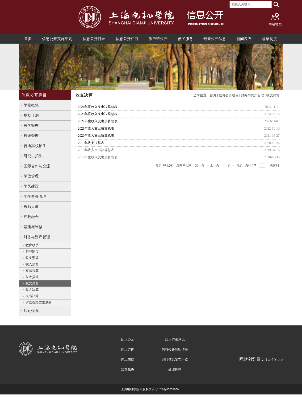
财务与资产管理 (252, 95)
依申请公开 (158, 39)
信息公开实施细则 (57, 39)
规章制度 (269, 39)
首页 (28, 39)
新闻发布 (244, 39)
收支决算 (273, 95)
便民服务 (185, 39)
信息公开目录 (94, 39)
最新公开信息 (214, 39)
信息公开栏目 (127, 39)
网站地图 (275, 24)
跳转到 (275, 165)
